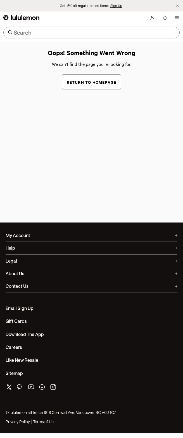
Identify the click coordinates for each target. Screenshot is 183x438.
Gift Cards (16, 321)
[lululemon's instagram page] (53, 388)
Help (91, 248)
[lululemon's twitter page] (9, 388)
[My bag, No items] (164, 17)
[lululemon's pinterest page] (20, 388)
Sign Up (116, 6)
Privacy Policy (18, 422)
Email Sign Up (20, 308)
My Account (91, 235)
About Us (91, 273)
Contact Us (91, 286)
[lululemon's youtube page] (31, 388)
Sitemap (14, 373)
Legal (91, 260)
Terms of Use (44, 422)
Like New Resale (22, 360)
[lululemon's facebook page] (42, 388)
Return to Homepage (92, 82)
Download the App (25, 334)
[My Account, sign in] (152, 17)
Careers (14, 347)
